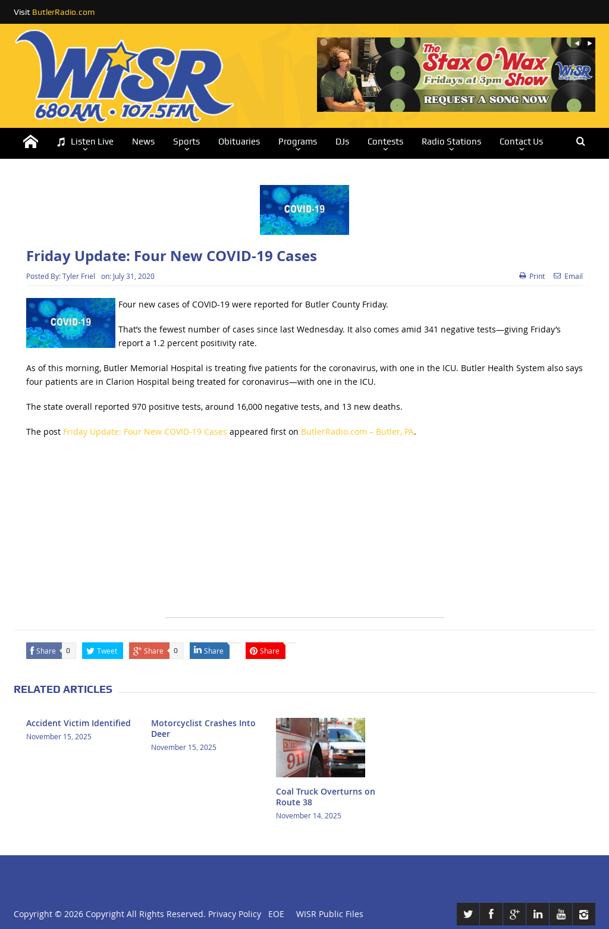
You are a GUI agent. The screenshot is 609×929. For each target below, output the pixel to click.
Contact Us (521, 141)
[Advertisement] (304, 534)
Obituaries (239, 141)
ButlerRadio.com (63, 12)
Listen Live (85, 142)
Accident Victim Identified (78, 723)
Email (568, 276)
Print (532, 276)
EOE (273, 913)
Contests (385, 141)
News (143, 141)
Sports (186, 141)
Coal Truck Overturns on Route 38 (325, 797)
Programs (297, 141)
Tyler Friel (78, 276)
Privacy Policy (234, 913)
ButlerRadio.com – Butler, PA (357, 431)
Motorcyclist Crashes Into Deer (203, 728)
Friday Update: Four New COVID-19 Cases (145, 431)
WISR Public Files (329, 913)
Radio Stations (451, 141)
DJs (342, 141)
